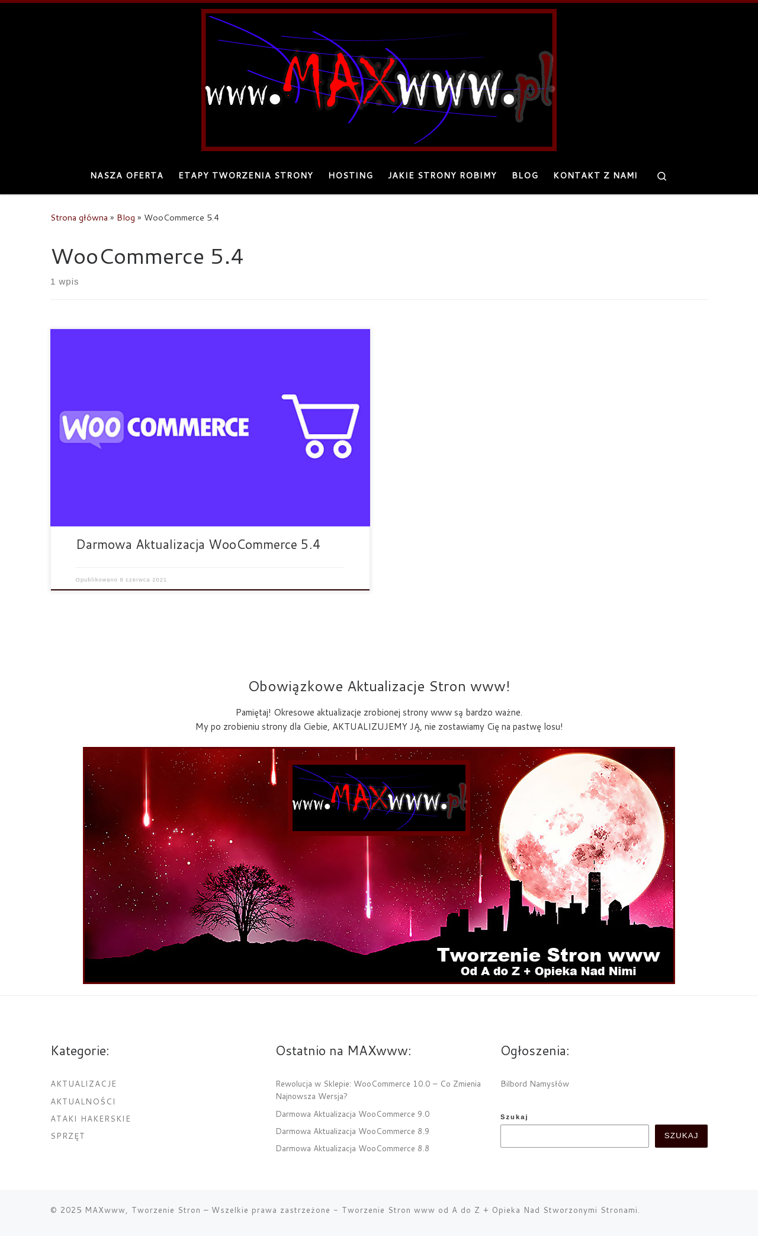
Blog (126, 217)
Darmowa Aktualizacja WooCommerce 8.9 (352, 1130)
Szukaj (514, 1116)
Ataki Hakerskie (90, 1118)
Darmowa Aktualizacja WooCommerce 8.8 (352, 1148)
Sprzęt (67, 1135)
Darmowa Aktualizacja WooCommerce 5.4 (198, 544)
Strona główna (79, 217)
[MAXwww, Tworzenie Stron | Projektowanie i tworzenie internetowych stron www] (379, 77)
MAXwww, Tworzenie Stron (143, 1209)
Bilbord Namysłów (534, 1083)
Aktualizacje (83, 1083)
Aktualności (83, 1101)
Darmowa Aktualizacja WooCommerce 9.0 (352, 1113)
